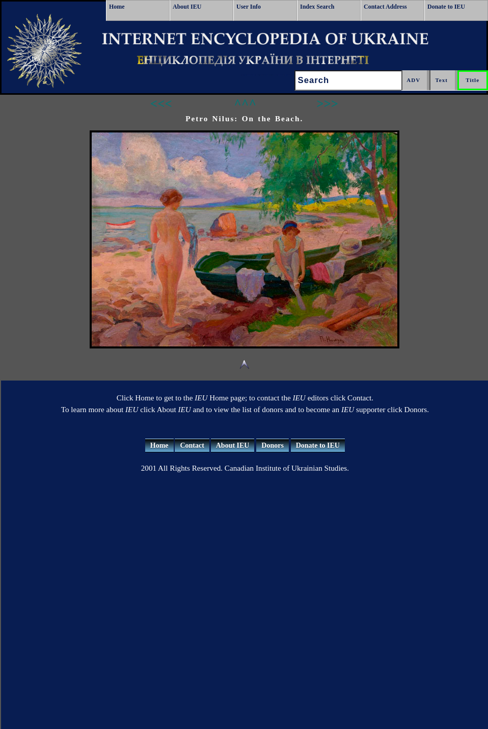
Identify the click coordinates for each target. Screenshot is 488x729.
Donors (272, 445)
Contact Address (385, 6)
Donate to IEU (446, 6)
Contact (192, 445)
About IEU (187, 6)
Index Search (317, 6)
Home (117, 6)
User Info (248, 6)
